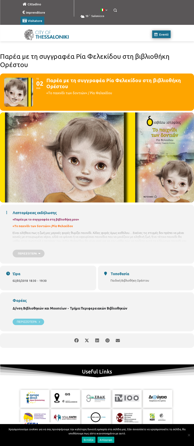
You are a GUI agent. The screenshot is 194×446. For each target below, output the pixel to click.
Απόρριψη (106, 439)
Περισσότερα (28, 321)
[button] (115, 10)
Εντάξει (89, 439)
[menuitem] (104, 10)
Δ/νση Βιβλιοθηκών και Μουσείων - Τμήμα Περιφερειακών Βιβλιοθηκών (70, 308)
